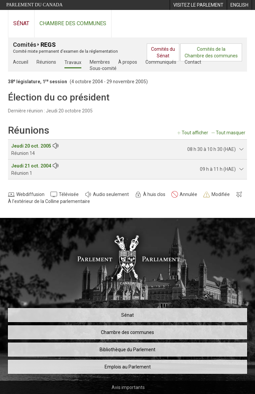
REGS (48, 44)
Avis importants (128, 387)
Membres (100, 62)
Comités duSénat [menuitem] (163, 52)
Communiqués (160, 62)
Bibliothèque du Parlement (127, 349)
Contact (193, 62)
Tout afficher (195, 132)
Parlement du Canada (34, 4)
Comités (24, 44)
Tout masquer (230, 132)
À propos (127, 62)
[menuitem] (198, 5)
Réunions (46, 62)
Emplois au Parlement (128, 366)
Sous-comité (103, 68)
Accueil (20, 62)
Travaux (72, 62)
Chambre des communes (73, 23)
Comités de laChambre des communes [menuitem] (211, 52)
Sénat (21, 23)
